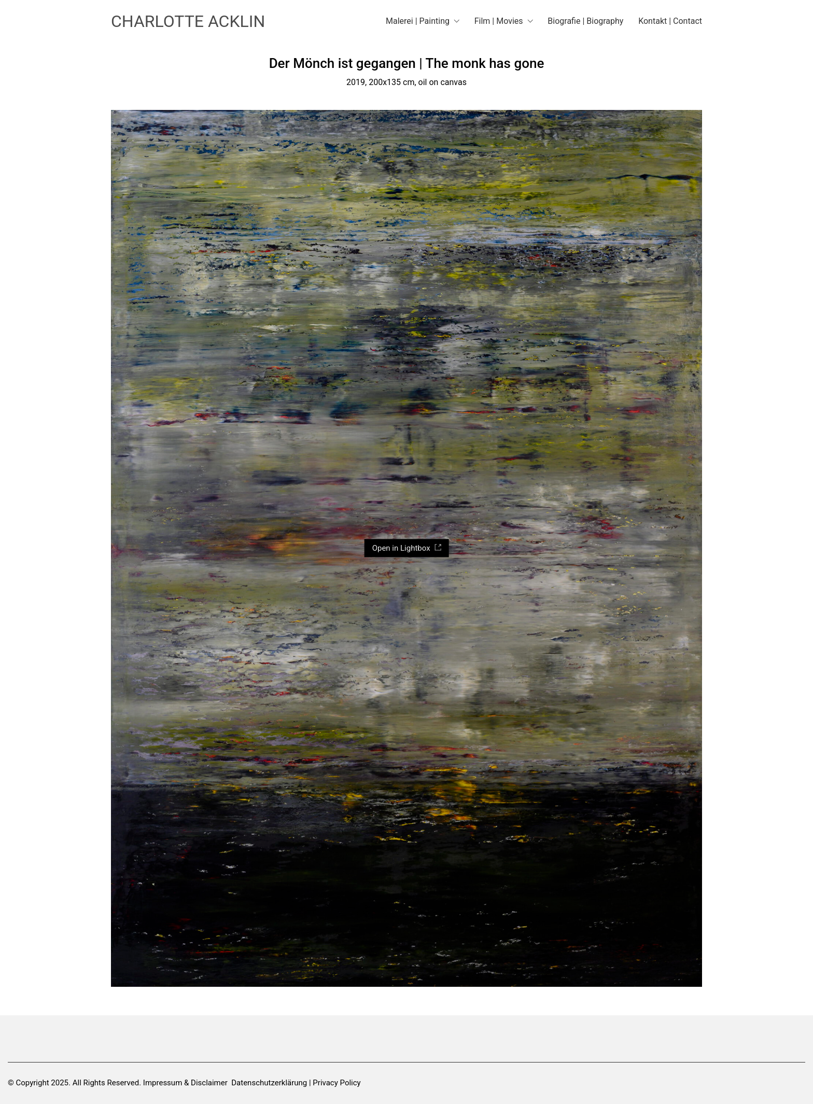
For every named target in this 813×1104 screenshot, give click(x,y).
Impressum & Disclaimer (185, 1082)
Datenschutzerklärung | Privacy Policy (295, 1082)
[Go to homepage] (188, 21)
